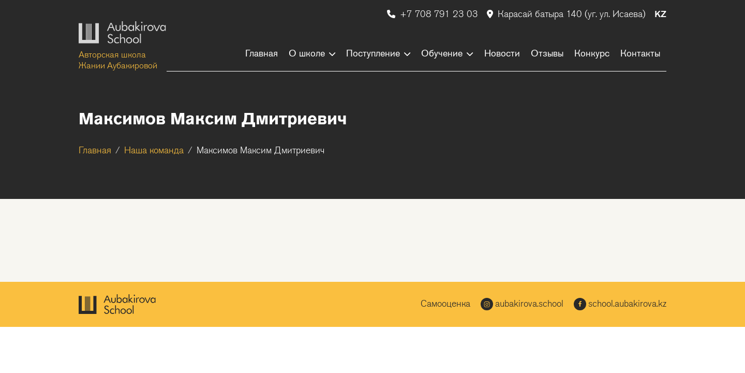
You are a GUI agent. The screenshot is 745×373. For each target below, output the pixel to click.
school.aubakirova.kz (620, 304)
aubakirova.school (522, 304)
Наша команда (154, 151)
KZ (660, 15)
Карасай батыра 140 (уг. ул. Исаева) (567, 15)
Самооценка (445, 304)
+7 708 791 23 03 (434, 15)
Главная (95, 151)
